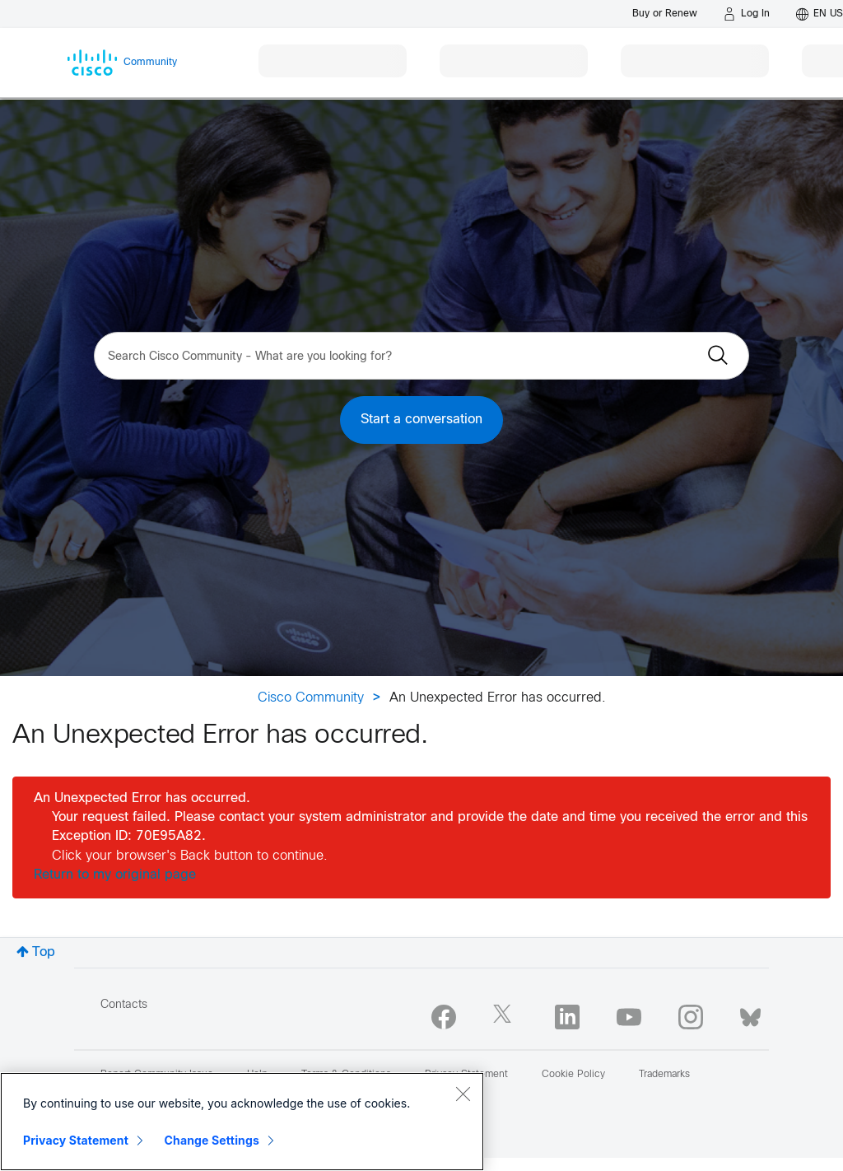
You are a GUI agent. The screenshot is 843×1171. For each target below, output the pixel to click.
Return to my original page (115, 875)
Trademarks (664, 1075)
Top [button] (43, 952)
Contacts (123, 1005)
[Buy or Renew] (664, 14)
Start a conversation (421, 419)
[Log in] (747, 14)
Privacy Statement (75, 1140)
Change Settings (212, 1140)
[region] (242, 1121)
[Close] (462, 1093)
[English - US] (819, 14)
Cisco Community (311, 698)
